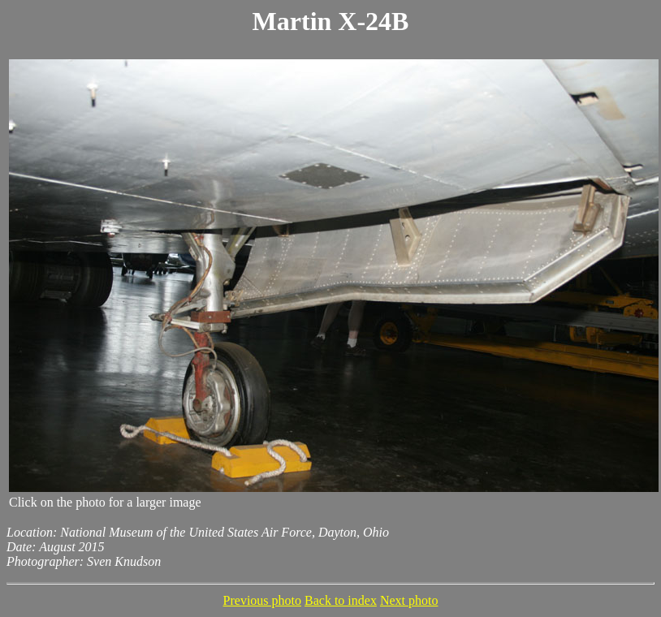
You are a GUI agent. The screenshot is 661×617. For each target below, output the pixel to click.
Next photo (409, 600)
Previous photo (262, 600)
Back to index (341, 600)
